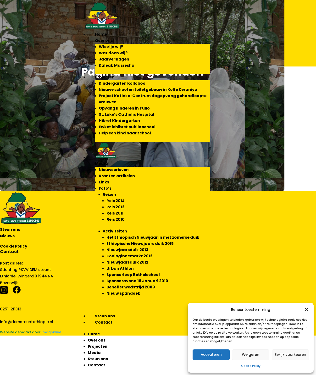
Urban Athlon (120, 268)
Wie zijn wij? (111, 47)
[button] (306, 309)
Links (104, 182)
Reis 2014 (115, 201)
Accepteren (211, 354)
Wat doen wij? (113, 53)
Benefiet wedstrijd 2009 (130, 287)
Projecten (105, 77)
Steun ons (105, 316)
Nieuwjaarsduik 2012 (127, 262)
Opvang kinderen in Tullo (124, 108)
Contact (103, 322)
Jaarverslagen (114, 59)
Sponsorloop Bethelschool (133, 274)
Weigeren (250, 354)
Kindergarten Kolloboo (122, 83)
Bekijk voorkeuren (290, 354)
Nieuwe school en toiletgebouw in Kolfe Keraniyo (148, 89)
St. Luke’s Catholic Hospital (126, 114)
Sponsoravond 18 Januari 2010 (137, 281)
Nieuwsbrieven (114, 169)
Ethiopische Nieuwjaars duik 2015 (140, 243)
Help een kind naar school (125, 133)
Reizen (109, 194)
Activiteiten (115, 231)
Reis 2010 (115, 219)
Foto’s (105, 188)
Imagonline (51, 332)
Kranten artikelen (117, 176)
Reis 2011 (114, 213)
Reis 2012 (115, 207)
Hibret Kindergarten (119, 120)
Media (101, 163)
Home (101, 34)
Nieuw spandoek (123, 293)
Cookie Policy (251, 366)
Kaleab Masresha (116, 65)
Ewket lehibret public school (127, 127)
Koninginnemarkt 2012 (129, 256)
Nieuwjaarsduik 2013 (127, 250)
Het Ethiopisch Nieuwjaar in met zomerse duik (152, 237)
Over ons (104, 40)
